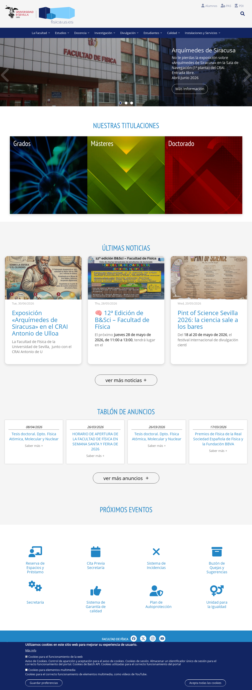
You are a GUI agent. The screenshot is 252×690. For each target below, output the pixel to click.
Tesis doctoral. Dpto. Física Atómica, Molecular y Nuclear (34, 436)
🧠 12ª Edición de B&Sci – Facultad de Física (122, 319)
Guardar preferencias (44, 683)
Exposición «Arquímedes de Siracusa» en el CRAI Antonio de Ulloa (40, 322)
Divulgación (129, 33)
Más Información (189, 88)
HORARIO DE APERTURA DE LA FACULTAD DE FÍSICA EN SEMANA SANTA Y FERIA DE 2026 (95, 441)
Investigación (104, 33)
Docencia (81, 33)
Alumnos (211, 6)
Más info (30, 650)
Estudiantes (153, 33)
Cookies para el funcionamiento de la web (55, 657)
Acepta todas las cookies (205, 683)
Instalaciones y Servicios (202, 33)
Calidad (173, 33)
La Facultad (41, 33)
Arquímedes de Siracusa (204, 50)
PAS (228, 6)
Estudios (62, 33)
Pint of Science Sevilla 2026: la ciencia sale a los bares (208, 319)
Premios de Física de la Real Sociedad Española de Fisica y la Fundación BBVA (218, 438)
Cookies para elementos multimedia (51, 670)
